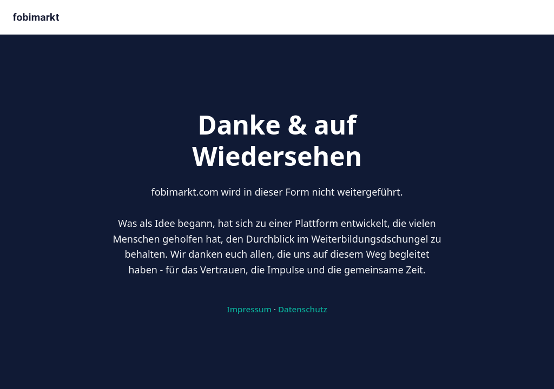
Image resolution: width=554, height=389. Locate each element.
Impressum (249, 309)
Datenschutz (302, 309)
